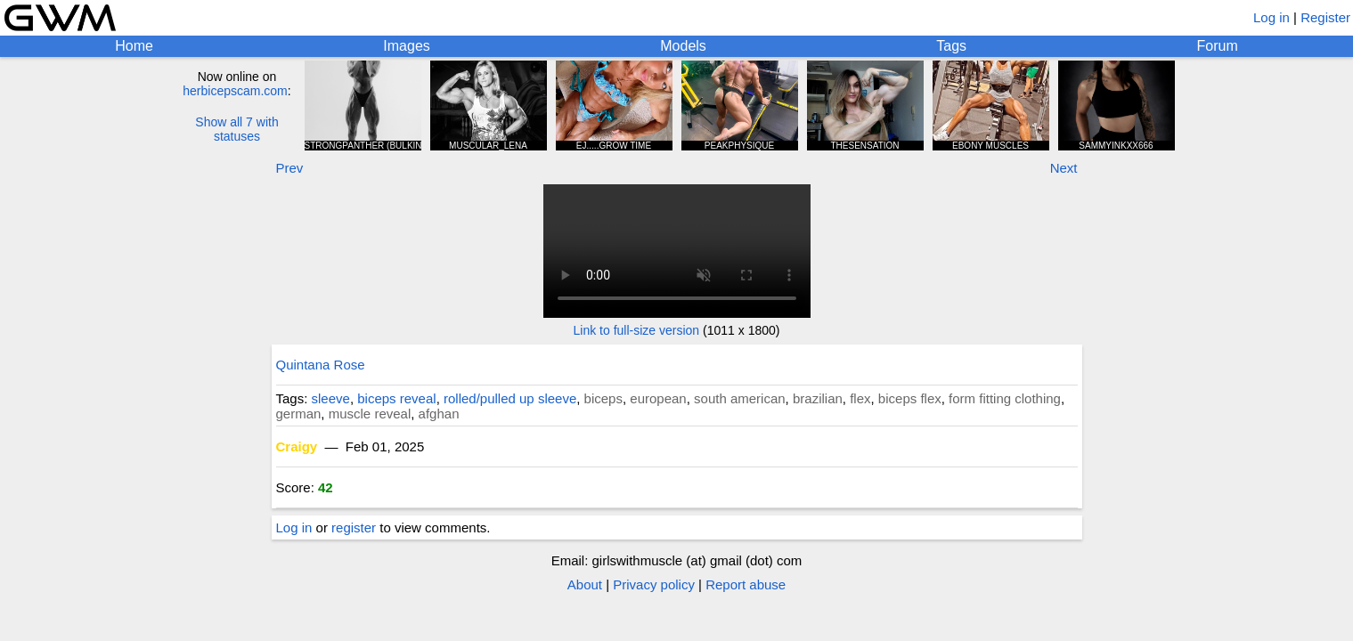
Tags (951, 45)
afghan (439, 413)
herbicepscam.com (235, 91)
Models (683, 45)
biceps (603, 398)
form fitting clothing (1005, 398)
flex (860, 398)
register (353, 527)
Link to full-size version (637, 330)
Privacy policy (654, 584)
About (584, 584)
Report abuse (745, 584)
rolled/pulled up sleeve (510, 398)
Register (1325, 17)
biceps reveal (396, 398)
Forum (1217, 45)
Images (406, 45)
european (658, 398)
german (299, 413)
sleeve (331, 398)
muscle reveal (370, 413)
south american (740, 398)
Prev (290, 167)
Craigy (297, 446)
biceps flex (909, 398)
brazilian (818, 398)
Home (134, 45)
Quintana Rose (320, 364)
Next (1064, 167)
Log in (1271, 17)
